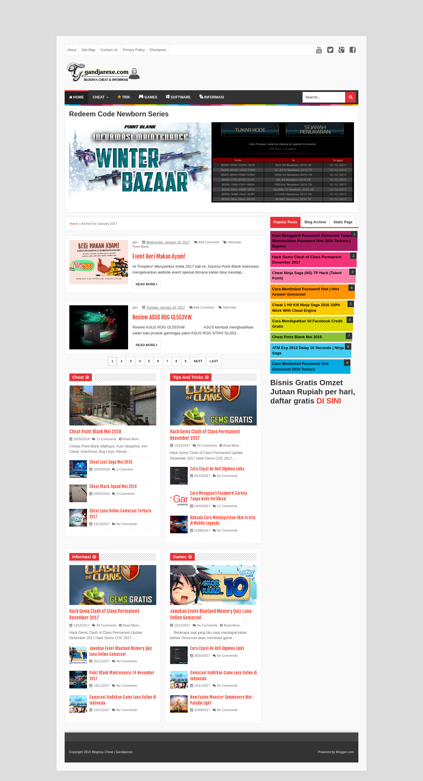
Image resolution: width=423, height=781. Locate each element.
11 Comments (106, 439)
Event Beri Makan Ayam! (159, 256)
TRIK (124, 97)
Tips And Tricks (188, 377)
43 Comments (207, 445)
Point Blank (140, 246)
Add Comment (208, 242)
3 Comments (125, 493)
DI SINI (329, 400)
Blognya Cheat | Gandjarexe (112, 752)
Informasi (234, 242)
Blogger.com (345, 752)
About (71, 50)
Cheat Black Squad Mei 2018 (113, 486)
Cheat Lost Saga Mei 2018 (110, 462)
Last (214, 361)
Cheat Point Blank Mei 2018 (95, 432)
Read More (146, 284)
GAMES (148, 97)
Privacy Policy (134, 50)
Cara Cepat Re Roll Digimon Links (217, 468)
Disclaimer (158, 50)
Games (180, 556)
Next (198, 361)
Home (76, 97)
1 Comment (124, 469)
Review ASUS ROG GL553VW (162, 317)
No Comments (126, 524)
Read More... (132, 439)
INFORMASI (211, 97)
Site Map (88, 50)
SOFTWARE (178, 97)
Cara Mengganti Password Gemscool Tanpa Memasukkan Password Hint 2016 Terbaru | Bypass (312, 240)
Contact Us (109, 50)
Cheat (98, 97)
